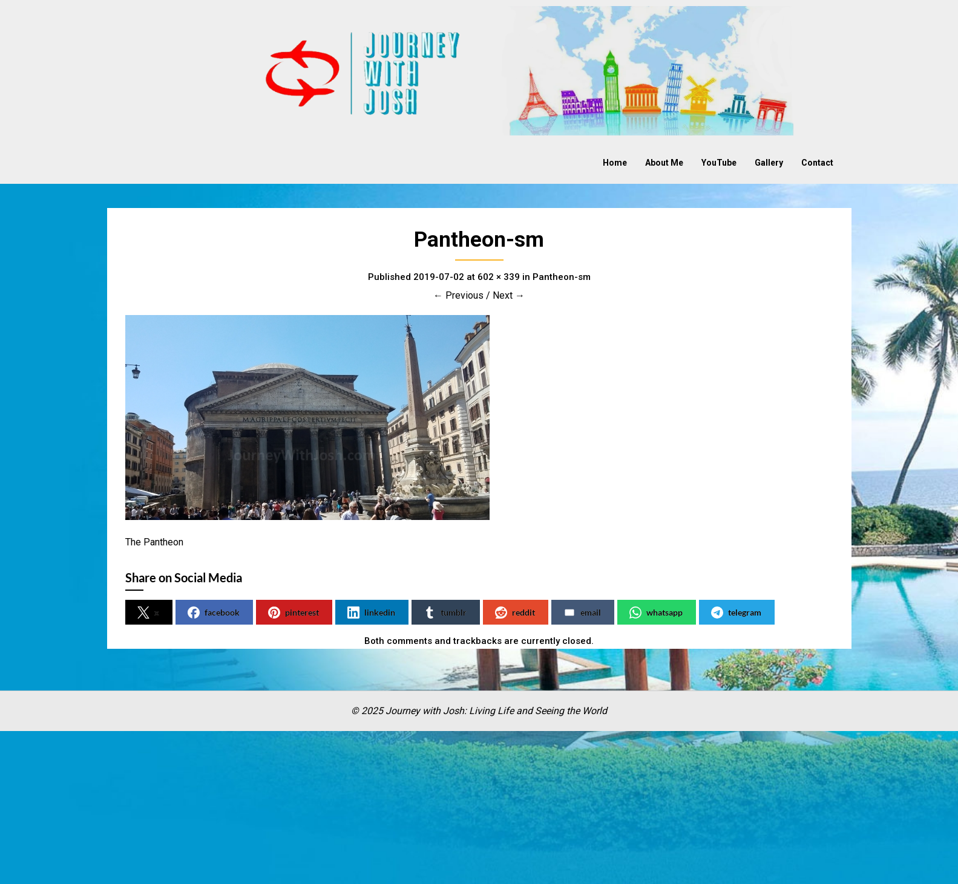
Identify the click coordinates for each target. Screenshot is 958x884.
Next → (509, 295)
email (582, 612)
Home (615, 162)
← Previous (458, 295)
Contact (817, 162)
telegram (736, 612)
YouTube (719, 162)
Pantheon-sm (562, 276)
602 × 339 (498, 276)
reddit (515, 612)
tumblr (445, 612)
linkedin (371, 612)
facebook (214, 612)
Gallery (769, 162)
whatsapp (656, 612)
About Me (664, 162)
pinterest (293, 612)
